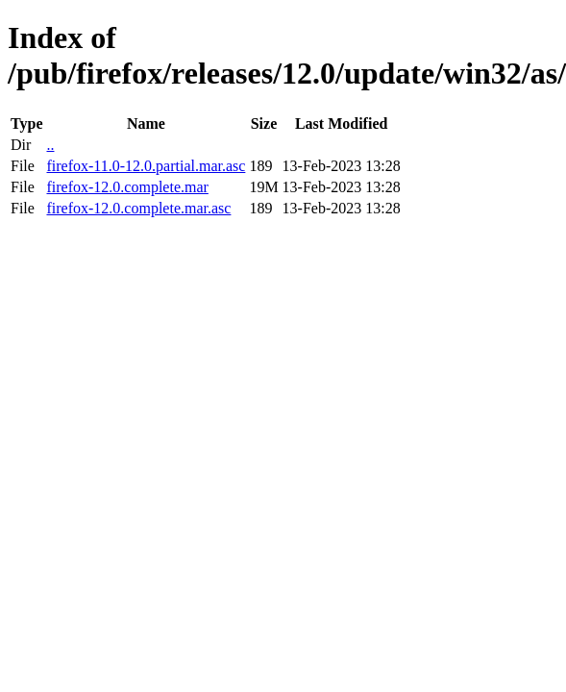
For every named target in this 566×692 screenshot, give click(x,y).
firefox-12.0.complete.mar (127, 187)
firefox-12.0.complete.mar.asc (138, 208)
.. (50, 144)
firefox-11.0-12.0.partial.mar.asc (145, 166)
